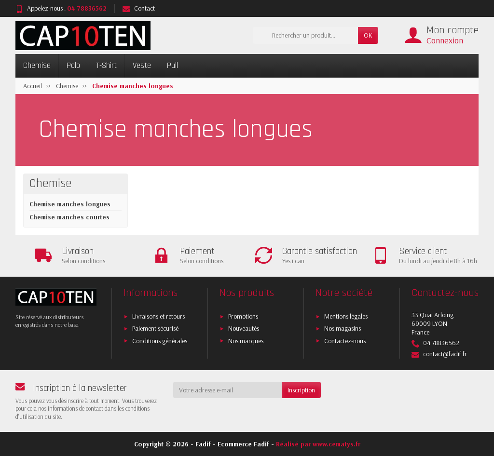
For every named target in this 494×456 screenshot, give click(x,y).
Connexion (444, 40)
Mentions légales (346, 316)
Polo (73, 65)
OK (368, 35)
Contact (139, 8)
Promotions (243, 316)
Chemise (37, 65)
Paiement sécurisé (155, 328)
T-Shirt (106, 65)
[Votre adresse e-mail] (227, 390)
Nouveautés (243, 328)
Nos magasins (342, 328)
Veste (142, 65)
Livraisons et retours (158, 316)
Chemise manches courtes (69, 217)
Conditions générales (159, 340)
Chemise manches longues (69, 204)
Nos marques (245, 340)
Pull (172, 65)
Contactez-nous (345, 340)
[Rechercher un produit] (305, 35)
